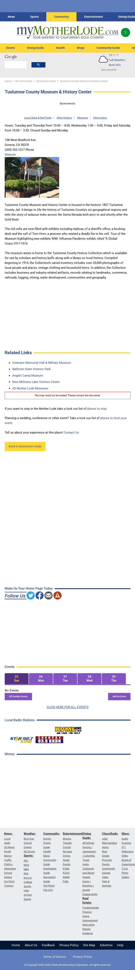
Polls (66, 881)
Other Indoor (100, 117)
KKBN (66, 877)
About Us (31, 945)
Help (120, 945)
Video (125, 855)
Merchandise (109, 842)
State (7, 842)
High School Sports (28, 895)
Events (10, 47)
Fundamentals (90, 907)
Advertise (106, 945)
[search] (16, 64)
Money (8, 855)
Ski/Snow (29, 851)
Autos (105, 847)
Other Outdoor (64, 117)
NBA (26, 869)
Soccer (28, 877)
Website (10, 154)
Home (16, 945)
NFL (26, 860)
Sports (34, 16)
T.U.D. (125, 868)
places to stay (96, 409)
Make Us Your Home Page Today (29, 588)
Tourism (8, 885)
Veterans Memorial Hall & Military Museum (41, 363)
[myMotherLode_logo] (67, 32)
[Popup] (125, 32)
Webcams (127, 851)
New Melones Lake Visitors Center (36, 382)
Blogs (80, 47)
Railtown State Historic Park (31, 369)
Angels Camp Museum (27, 375)
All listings (88, 842)
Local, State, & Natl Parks (38, 117)
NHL (26, 873)
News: (8, 834)
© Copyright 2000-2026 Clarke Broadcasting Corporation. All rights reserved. (67, 964)
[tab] (17, 678)
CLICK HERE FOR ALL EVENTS (68, 707)
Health (60, 47)
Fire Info (48, 889)
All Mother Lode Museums (30, 388)
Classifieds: (110, 834)
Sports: (29, 855)
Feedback (48, 945)
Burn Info (115, 65)
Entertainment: (73, 834)
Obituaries (10, 868)
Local (7, 838)
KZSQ (66, 872)
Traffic (8, 860)
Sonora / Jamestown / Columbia (89, 851)
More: (126, 834)
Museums (82, 117)
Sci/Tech (9, 881)
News (11, 16)
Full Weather (117, 60)
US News (9, 847)
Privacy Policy (69, 945)
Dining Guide (126, 16)
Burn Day (29, 838)
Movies (67, 838)
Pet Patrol (48, 885)
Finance (87, 911)
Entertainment (93, 16)
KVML (66, 868)
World (7, 851)
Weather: (30, 834)
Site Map (89, 945)
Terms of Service (54, 957)
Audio (125, 838)
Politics (8, 864)
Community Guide (108, 47)
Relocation (88, 924)
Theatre (67, 842)
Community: (51, 834)
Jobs (105, 838)
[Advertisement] (35, 824)
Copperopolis (89, 894)
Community (61, 16)
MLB (26, 864)
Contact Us (71, 432)
